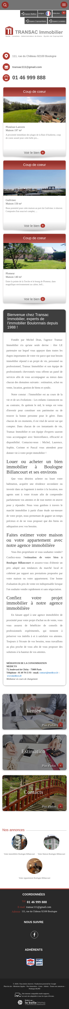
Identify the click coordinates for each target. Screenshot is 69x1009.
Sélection (56, 13)
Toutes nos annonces (57, 986)
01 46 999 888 (29, 77)
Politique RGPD (34, 989)
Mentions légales (19, 986)
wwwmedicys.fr (14, 676)
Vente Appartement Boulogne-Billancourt (34, 878)
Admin (46, 986)
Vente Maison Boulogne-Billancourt (51, 854)
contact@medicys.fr (48, 673)
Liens (40, 986)
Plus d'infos (52, 725)
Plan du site (8, 986)
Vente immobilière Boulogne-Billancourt (19, 854)
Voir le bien (34, 152)
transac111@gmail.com (27, 67)
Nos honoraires (31, 986)
